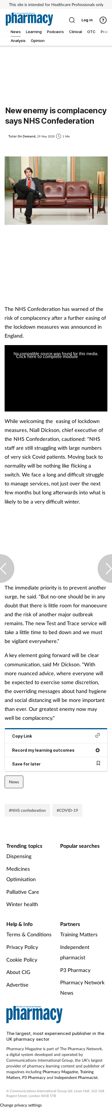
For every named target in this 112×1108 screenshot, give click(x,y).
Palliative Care (22, 892)
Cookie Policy (21, 959)
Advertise (17, 984)
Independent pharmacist (74, 952)
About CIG (18, 972)
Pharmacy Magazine (60, 1071)
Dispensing (18, 856)
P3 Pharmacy (75, 970)
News (14, 781)
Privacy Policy (22, 947)
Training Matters (79, 934)
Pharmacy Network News (82, 987)
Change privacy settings (21, 1105)
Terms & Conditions (29, 934)
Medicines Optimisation (21, 874)
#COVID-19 (67, 810)
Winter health (22, 904)
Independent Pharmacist (76, 1077)
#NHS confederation (27, 810)
